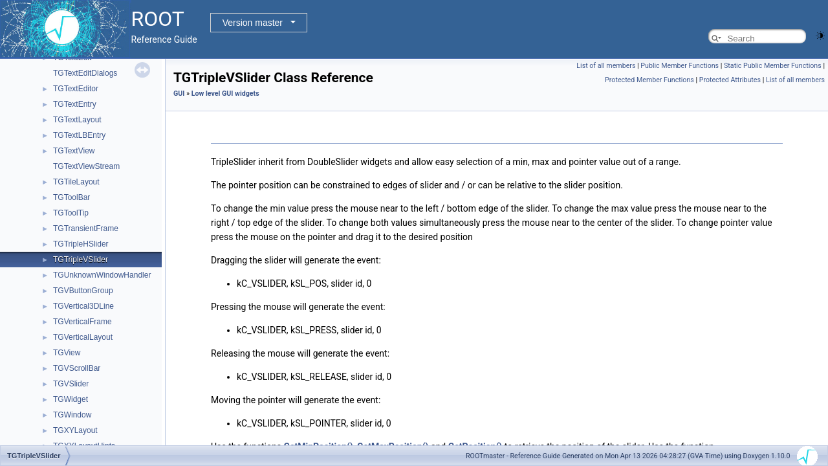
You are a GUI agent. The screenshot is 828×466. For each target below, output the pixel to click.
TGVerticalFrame (82, 321)
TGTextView (73, 150)
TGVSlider (71, 383)
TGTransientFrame (85, 228)
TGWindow (72, 414)
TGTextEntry (74, 104)
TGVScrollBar (76, 368)
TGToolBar (71, 197)
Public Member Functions (679, 65)
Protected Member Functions (649, 80)
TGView (66, 352)
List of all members (605, 65)
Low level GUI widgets (225, 93)
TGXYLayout (75, 430)
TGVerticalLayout (83, 337)
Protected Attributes (730, 80)
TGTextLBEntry (79, 135)
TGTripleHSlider (81, 244)
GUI (178, 93)
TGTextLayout (77, 119)
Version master (253, 22)
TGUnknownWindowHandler (102, 275)
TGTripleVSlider (80, 259)
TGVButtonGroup (83, 290)
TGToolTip (71, 212)
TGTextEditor (75, 88)
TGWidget (70, 399)
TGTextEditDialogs (85, 73)
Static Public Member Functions (773, 65)
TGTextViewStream (86, 166)
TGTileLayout (76, 181)
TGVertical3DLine (83, 306)
